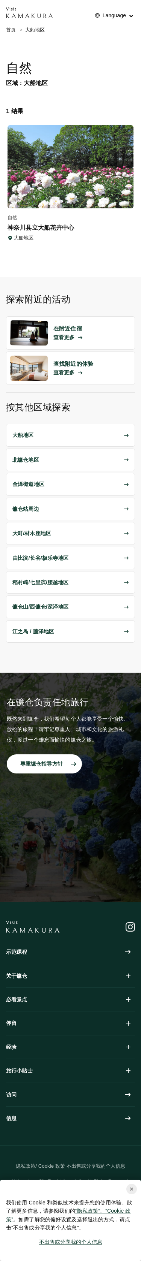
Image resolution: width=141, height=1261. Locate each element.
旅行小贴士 (68, 1071)
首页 (11, 30)
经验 (68, 1047)
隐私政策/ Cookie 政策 (40, 1166)
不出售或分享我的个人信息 (70, 1242)
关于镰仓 (68, 976)
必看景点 (68, 999)
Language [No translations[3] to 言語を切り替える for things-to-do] (114, 15)
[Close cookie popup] (131, 1189)
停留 (68, 1023)
